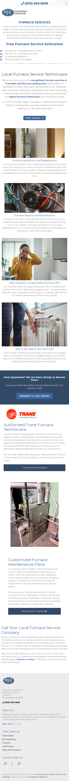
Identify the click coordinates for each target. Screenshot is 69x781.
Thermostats (7, 736)
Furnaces (6, 743)
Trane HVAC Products (11, 750)
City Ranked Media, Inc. (38, 777)
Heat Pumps (7, 746)
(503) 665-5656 (34, 3)
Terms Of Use (55, 774)
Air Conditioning (9, 739)
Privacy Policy (42, 774)
